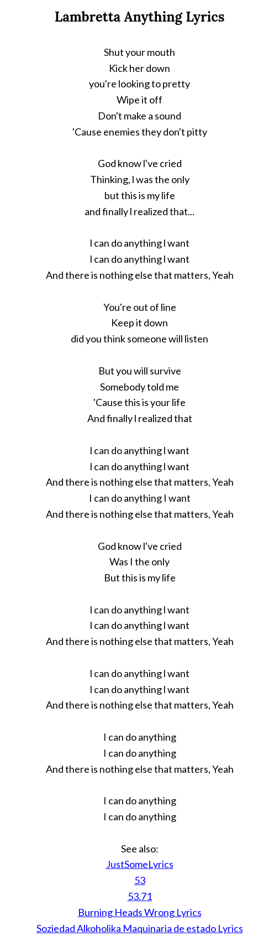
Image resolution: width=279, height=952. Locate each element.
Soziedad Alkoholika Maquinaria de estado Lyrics (139, 928)
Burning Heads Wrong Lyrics (140, 912)
